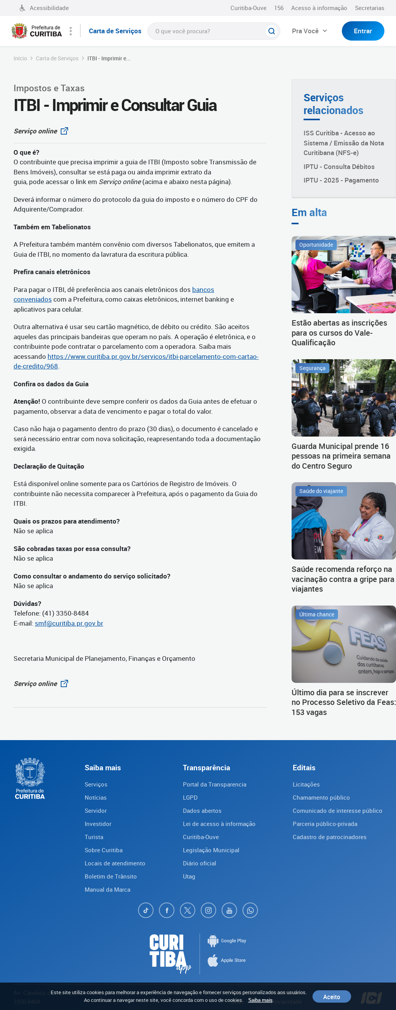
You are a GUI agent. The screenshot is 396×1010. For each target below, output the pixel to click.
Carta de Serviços (57, 58)
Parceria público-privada (325, 823)
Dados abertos (202, 810)
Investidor (98, 823)
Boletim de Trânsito (111, 876)
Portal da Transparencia (214, 784)
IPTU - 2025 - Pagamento (341, 180)
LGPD (190, 797)
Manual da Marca (107, 889)
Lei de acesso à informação (219, 823)
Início (20, 58)
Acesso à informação (319, 8)
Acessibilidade (44, 8)
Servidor (96, 810)
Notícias (96, 797)
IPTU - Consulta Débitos (339, 166)
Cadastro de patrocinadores (330, 837)
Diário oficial (199, 863)
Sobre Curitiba (104, 850)
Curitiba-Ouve (248, 8)
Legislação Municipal (211, 850)
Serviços (96, 784)
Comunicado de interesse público (337, 810)
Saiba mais (260, 999)
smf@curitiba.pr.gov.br (69, 623)
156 (278, 8)
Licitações (306, 784)
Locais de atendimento (115, 863)
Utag (189, 876)
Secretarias (369, 8)
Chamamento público (321, 797)
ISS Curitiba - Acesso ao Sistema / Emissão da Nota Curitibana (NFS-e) (344, 142)
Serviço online (43, 130)
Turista (94, 837)
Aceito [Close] (331, 996)
